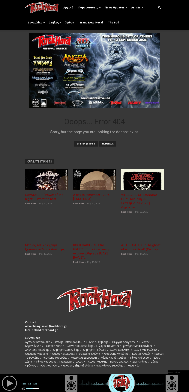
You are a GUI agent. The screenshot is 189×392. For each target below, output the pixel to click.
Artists (137, 7)
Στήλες (55, 22)
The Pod (113, 22)
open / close (174, 372)
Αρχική (68, 7)
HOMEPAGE (107, 144)
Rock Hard (31, 203)
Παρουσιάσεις (89, 7)
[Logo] (43, 7)
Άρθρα (69, 22)
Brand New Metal (91, 22)
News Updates (116, 7)
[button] (159, 7)
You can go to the (86, 144)
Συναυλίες (36, 22)
